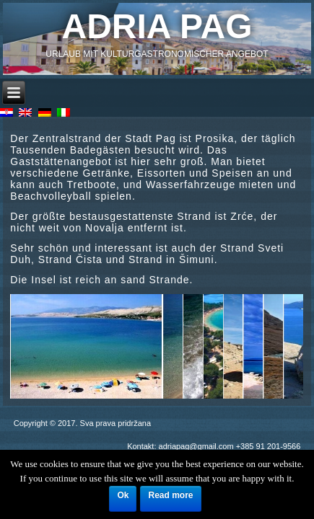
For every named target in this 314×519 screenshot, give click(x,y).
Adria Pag (157, 26)
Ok (122, 495)
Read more (170, 495)
